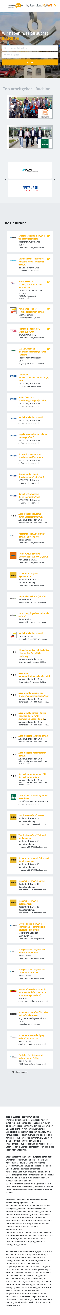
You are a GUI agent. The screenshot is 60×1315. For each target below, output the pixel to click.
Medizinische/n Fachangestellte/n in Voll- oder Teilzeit (30, 284)
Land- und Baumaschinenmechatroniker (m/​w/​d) (33, 377)
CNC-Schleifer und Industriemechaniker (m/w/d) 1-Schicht (32, 352)
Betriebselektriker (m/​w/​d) (30, 417)
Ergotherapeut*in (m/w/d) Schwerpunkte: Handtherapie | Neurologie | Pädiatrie (32, 927)
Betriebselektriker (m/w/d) (30, 633)
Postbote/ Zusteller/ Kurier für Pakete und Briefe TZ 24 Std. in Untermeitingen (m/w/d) (32, 992)
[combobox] (30, 48)
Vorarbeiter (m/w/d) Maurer (31, 815)
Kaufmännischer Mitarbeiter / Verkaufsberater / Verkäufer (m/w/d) (32, 262)
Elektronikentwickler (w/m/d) (31, 596)
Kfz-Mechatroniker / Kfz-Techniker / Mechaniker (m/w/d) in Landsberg (33, 653)
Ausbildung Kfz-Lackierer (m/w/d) (33, 736)
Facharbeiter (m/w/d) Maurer (31, 881)
